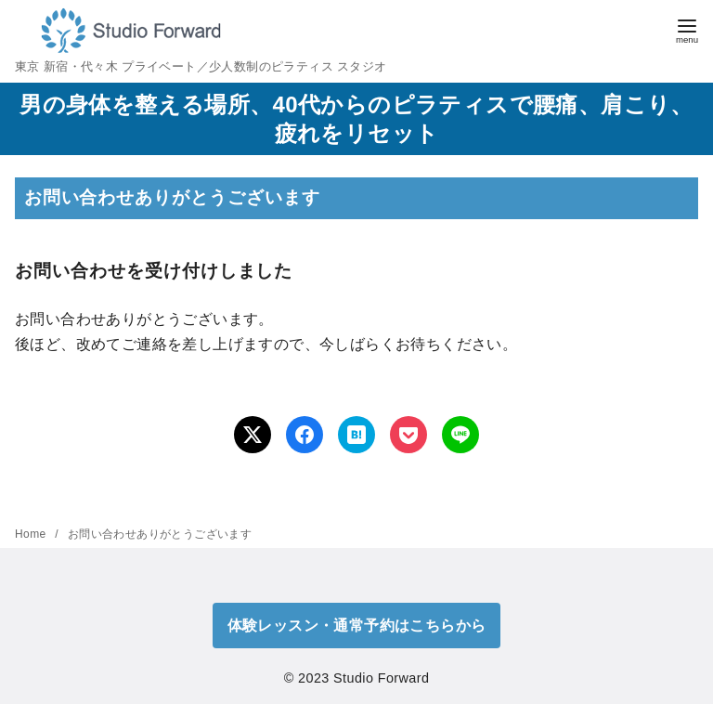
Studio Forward (381, 678)
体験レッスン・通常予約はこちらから (356, 625)
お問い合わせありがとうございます (160, 534)
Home (32, 534)
